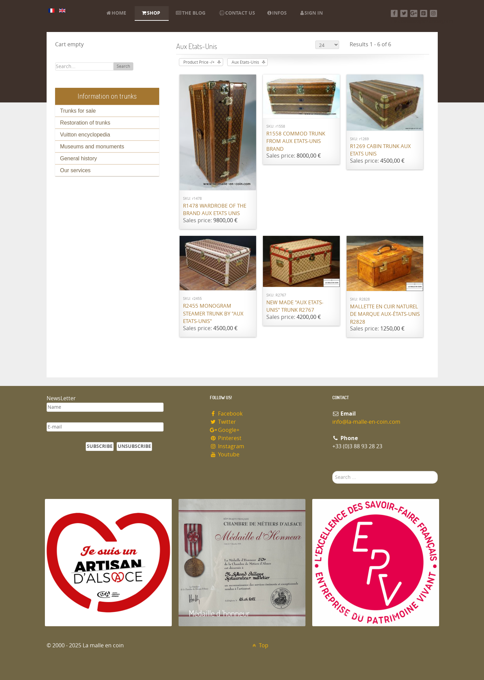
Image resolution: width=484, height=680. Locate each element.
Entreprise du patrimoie (359, 613)
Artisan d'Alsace (79, 613)
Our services (75, 170)
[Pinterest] (423, 13)
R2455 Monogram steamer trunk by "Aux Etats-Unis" (213, 313)
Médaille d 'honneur (219, 613)
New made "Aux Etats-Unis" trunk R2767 (294, 306)
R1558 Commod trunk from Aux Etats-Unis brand (295, 141)
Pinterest (226, 438)
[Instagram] (433, 13)
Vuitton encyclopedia (85, 134)
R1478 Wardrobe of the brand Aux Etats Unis (214, 210)
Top (260, 645)
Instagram (227, 446)
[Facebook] (394, 13)
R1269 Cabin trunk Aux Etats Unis (380, 150)
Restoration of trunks (85, 123)
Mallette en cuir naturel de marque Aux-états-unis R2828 (385, 314)
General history (78, 158)
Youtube (225, 454)
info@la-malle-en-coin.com (366, 422)
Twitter (223, 422)
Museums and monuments (92, 146)
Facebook (226, 413)
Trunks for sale (78, 111)
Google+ (225, 430)
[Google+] (413, 13)
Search (123, 66)
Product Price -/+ (199, 62)
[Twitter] (403, 13)
